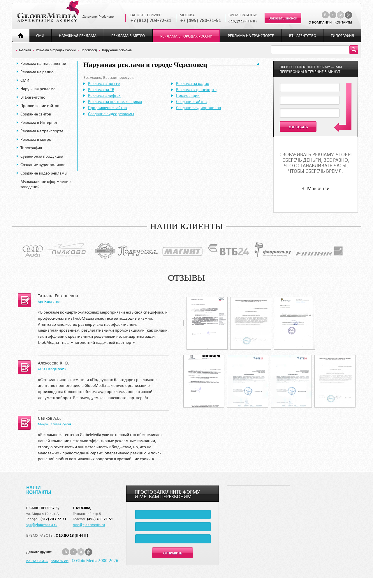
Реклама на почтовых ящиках (115, 101)
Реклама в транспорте (196, 89)
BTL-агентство (302, 35)
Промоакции (188, 95)
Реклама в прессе (104, 83)
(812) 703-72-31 (53, 518)
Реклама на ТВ (101, 89)
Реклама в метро (128, 35)
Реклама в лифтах (104, 95)
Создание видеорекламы (111, 113)
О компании (320, 22)
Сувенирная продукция (41, 156)
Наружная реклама (77, 35)
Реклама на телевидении (43, 63)
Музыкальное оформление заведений (45, 184)
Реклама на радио (37, 71)
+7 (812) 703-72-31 (151, 20)
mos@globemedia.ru (89, 524)
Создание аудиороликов (42, 164)
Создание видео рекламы (43, 173)
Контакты (343, 22)
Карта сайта (37, 560)
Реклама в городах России (186, 36)
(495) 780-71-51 (100, 518)
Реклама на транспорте (251, 35)
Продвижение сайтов (39, 105)
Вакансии (59, 560)
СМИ (40, 35)
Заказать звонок (283, 18)
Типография (342, 35)
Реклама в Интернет (38, 122)
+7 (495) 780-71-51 (200, 20)
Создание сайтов (35, 114)
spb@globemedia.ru (41, 524)
